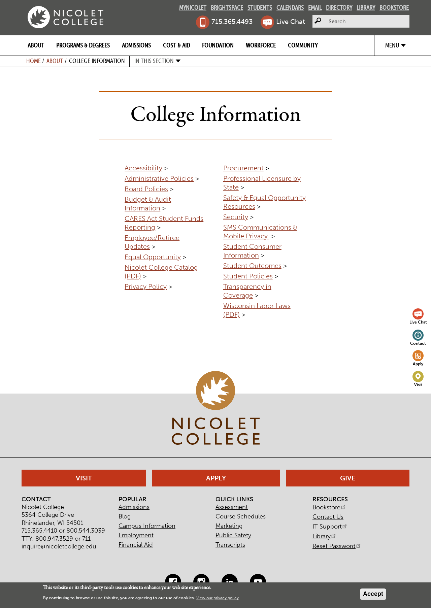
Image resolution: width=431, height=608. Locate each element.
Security (235, 217)
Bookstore (394, 7)
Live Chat (290, 22)
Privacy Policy (146, 286)
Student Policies (248, 276)
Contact (418, 343)
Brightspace (227, 7)
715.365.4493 (232, 22)
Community (303, 45)
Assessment (232, 507)
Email (315, 7)
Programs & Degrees (83, 45)
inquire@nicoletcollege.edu (59, 546)
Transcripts (230, 544)
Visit (418, 384)
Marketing (229, 526)
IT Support (330, 526)
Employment (136, 535)
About (36, 45)
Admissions (136, 45)
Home (33, 60)
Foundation (218, 45)
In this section (154, 60)
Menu (392, 45)
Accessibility (143, 168)
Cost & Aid (176, 45)
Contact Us (327, 516)
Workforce (261, 45)
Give (348, 478)
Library (366, 7)
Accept (373, 593)
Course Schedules (241, 516)
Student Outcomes (252, 266)
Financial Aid (136, 544)
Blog (125, 516)
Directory (339, 7)
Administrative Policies (159, 178)
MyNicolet (192, 7)
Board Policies (146, 189)
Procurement (243, 168)
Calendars (290, 7)
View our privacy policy (217, 598)
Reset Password (337, 546)
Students (259, 7)
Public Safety (233, 535)
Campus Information (147, 526)
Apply (418, 363)
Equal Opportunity (153, 257)
